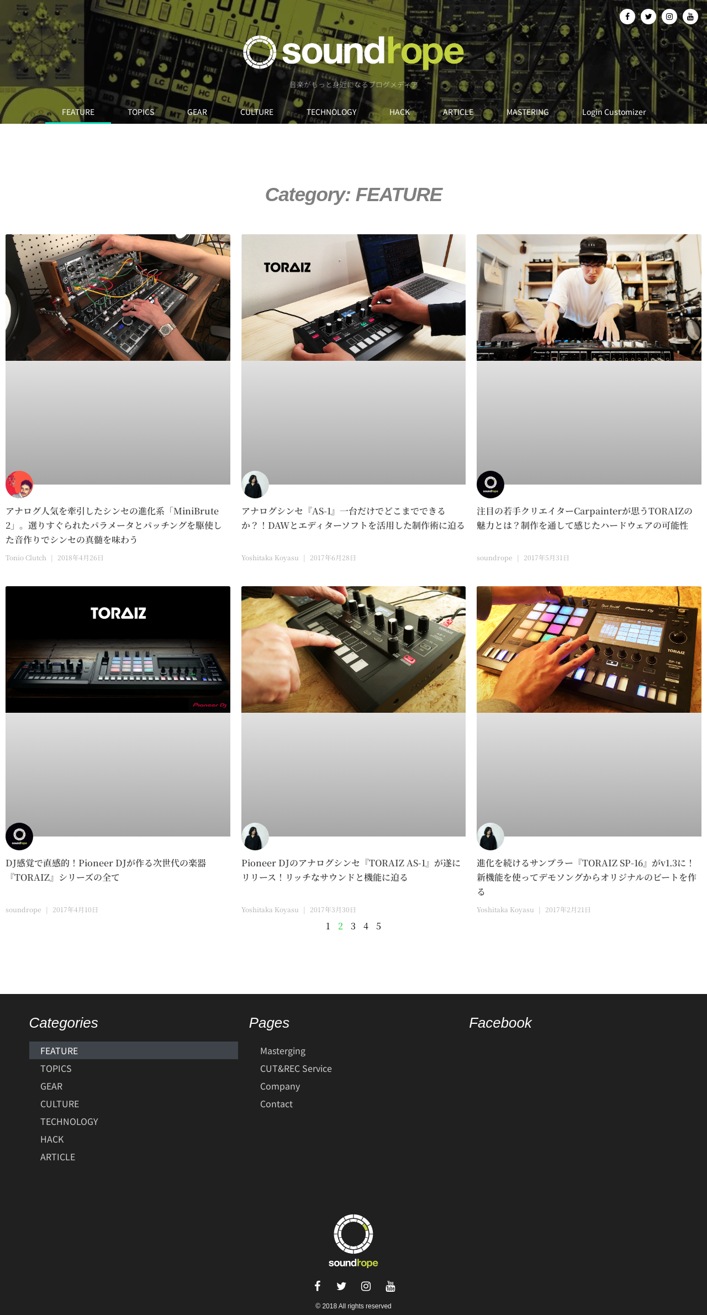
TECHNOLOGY (331, 111)
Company (280, 1085)
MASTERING (527, 111)
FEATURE (78, 111)
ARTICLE (458, 111)
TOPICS (141, 111)
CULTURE (256, 111)
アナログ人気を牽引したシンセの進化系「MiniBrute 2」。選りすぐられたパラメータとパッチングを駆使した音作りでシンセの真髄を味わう (114, 525)
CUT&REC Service (296, 1068)
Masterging (282, 1050)
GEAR (197, 111)
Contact (276, 1103)
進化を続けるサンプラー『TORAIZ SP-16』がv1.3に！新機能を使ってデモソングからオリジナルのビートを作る (587, 877)
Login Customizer (614, 111)
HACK (399, 111)
